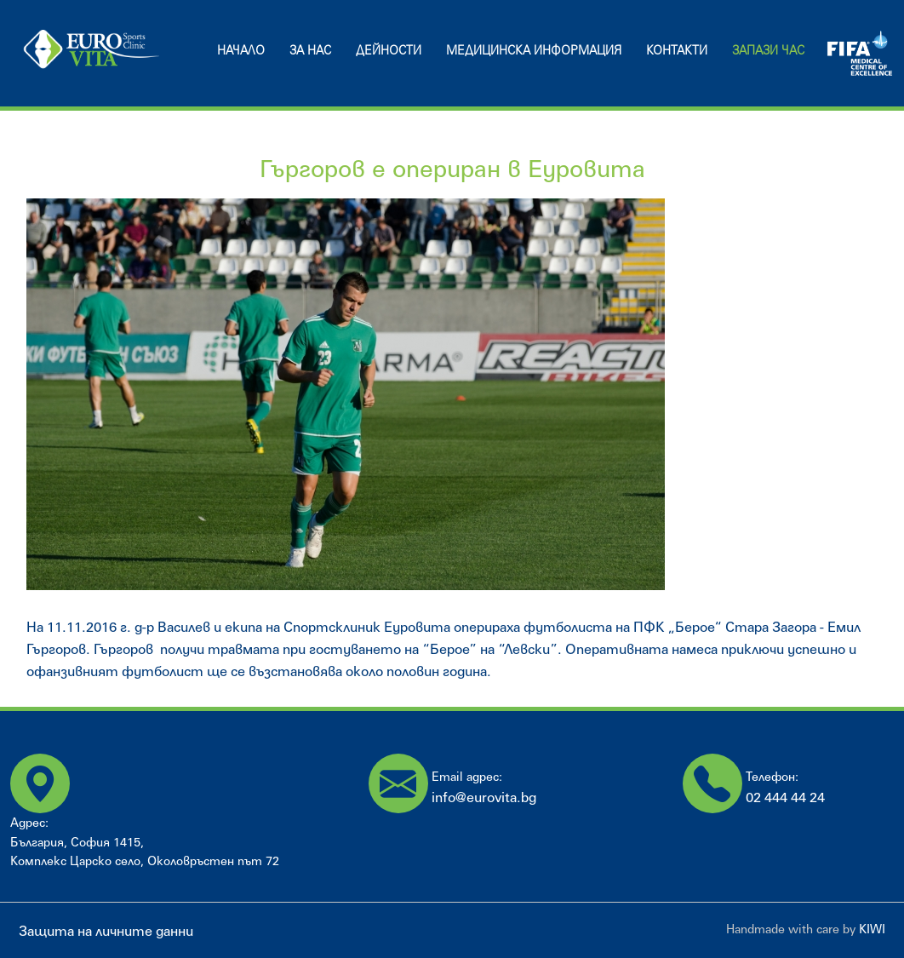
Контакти (676, 50)
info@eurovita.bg (484, 797)
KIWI (872, 928)
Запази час (768, 50)
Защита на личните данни (106, 930)
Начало (241, 50)
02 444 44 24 (785, 797)
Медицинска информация (533, 50)
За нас (310, 50)
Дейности (388, 50)
